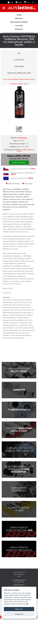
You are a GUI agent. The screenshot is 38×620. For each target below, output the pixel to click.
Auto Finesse (22, 138)
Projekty (19, 19)
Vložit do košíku (19, 163)
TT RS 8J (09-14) (19, 59)
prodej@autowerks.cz (19, 580)
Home (19, 15)
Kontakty (19, 29)
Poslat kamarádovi (13, 183)
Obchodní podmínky (19, 22)
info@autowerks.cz (19, 584)
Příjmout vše (19, 609)
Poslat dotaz (27, 183)
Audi (19, 53)
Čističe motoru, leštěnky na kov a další (19, 73)
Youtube (19, 26)
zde (27, 604)
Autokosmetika (18, 66)
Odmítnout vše (19, 614)
